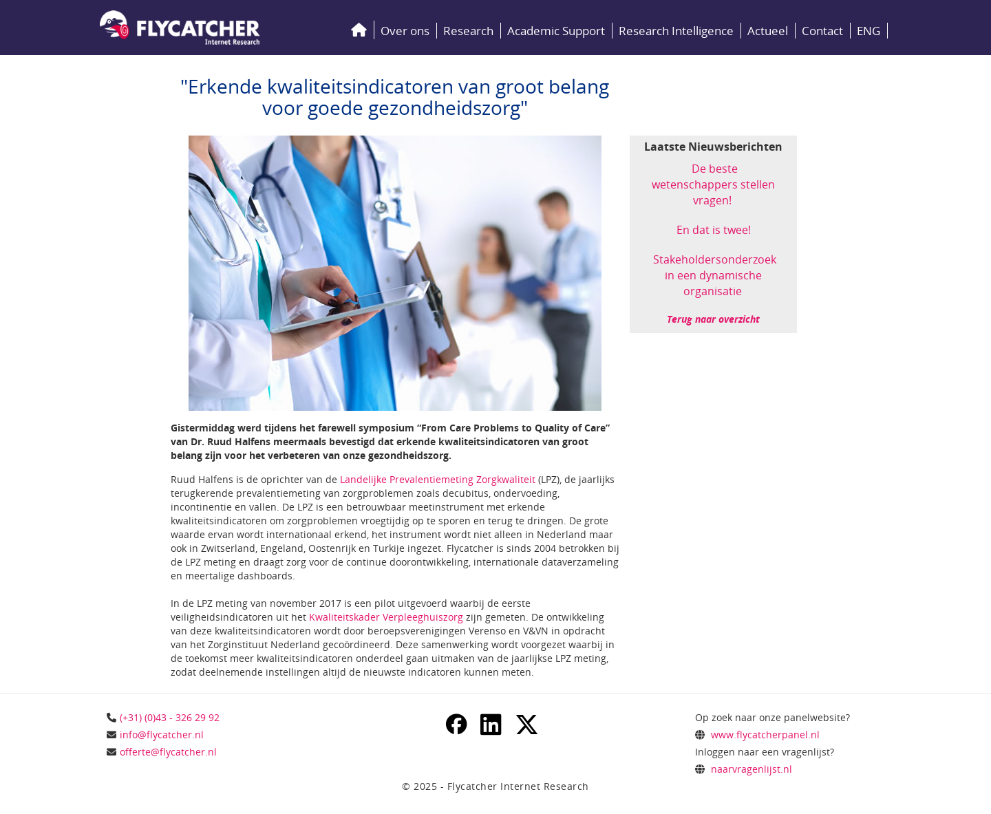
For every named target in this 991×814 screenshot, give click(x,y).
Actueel (767, 31)
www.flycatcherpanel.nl (765, 734)
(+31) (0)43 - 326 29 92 (170, 717)
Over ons (405, 31)
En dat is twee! (713, 229)
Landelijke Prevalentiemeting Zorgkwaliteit (437, 479)
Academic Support (556, 31)
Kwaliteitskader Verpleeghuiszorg (386, 616)
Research (468, 31)
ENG (868, 31)
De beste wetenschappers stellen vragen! (713, 184)
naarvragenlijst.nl (751, 768)
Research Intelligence (676, 31)
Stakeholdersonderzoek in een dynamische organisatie (714, 275)
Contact (822, 31)
